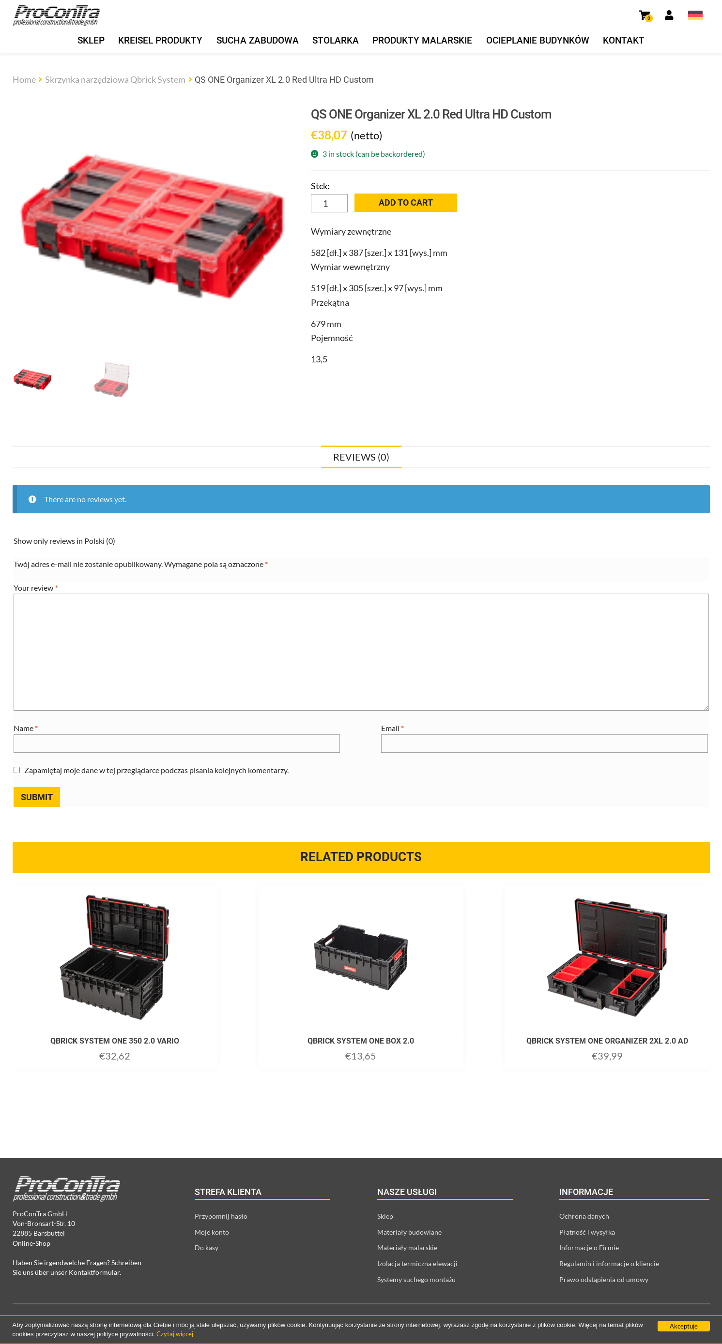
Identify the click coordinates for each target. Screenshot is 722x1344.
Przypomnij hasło (221, 1216)
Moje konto (212, 1232)
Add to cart (406, 202)
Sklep (91, 40)
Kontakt (624, 40)
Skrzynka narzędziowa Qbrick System (115, 79)
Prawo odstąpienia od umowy (603, 1279)
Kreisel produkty (160, 40)
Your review (36, 587)
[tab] (361, 457)
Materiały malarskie (407, 1247)
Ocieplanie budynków (537, 40)
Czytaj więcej (174, 1334)
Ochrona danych (584, 1216)
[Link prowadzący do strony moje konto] (669, 15)
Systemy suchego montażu (416, 1279)
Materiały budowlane (409, 1232)
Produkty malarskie (422, 40)
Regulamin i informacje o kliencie (609, 1263)
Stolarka (335, 40)
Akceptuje (684, 1326)
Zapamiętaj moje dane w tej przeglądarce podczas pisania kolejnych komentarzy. (156, 770)
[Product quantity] (329, 203)
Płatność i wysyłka (587, 1232)
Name (26, 727)
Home (24, 79)
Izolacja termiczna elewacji (417, 1263)
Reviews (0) (361, 457)
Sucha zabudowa (257, 40)
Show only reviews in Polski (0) (64, 540)
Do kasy (206, 1247)
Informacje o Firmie (589, 1247)
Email (392, 727)
